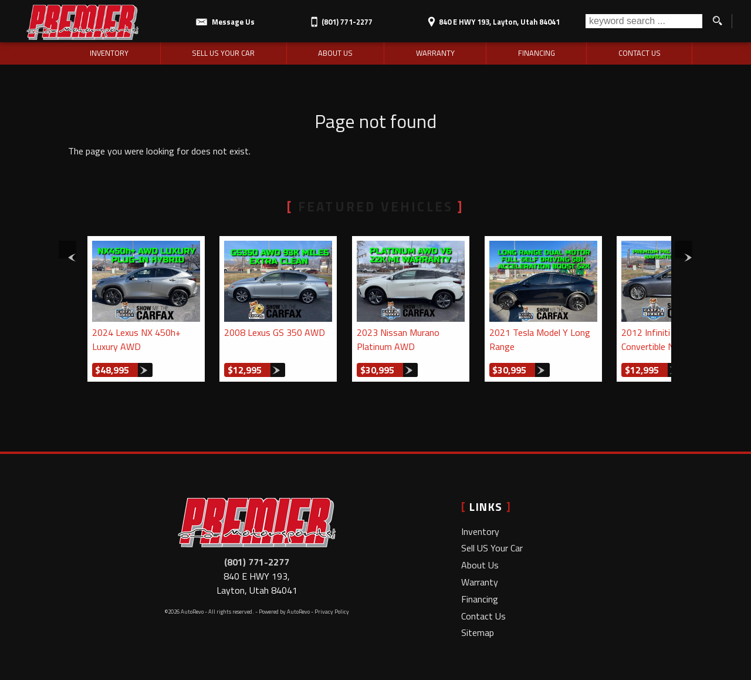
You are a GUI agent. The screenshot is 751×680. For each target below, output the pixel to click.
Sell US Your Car (492, 548)
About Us (480, 565)
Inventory (480, 531)
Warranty (479, 582)
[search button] (717, 21)
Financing (479, 599)
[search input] (644, 21)
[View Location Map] (492, 18)
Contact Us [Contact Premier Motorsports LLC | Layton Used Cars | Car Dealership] (639, 53)
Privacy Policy (331, 611)
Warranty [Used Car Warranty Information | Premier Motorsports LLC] (435, 53)
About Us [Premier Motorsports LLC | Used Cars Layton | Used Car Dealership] (335, 53)
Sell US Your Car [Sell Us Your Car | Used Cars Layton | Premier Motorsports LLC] (223, 53)
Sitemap (477, 632)
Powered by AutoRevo (284, 611)
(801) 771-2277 (256, 562)
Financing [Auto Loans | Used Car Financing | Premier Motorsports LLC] (536, 53)
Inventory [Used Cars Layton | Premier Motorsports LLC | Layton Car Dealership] (109, 53)
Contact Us (483, 616)
